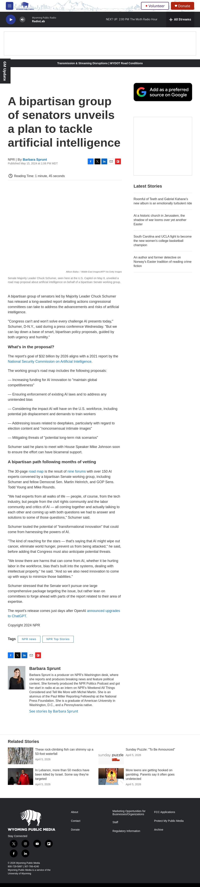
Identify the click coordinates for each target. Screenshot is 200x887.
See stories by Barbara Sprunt (53, 711)
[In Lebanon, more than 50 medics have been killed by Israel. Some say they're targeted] (20, 776)
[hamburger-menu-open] (9, 6)
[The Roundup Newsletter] (163, 146)
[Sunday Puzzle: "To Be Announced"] (111, 755)
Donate (184, 6)
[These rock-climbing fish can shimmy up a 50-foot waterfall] (20, 755)
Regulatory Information (126, 831)
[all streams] (180, 19)
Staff (115, 822)
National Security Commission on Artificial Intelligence (49, 361)
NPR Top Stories (58, 639)
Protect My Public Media (169, 820)
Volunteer (155, 6)
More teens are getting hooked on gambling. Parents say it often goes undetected (150, 774)
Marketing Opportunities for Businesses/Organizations (129, 813)
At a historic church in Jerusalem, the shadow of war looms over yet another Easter (160, 220)
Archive (158, 829)
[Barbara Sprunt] (16, 677)
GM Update (5, 71)
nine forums (76, 471)
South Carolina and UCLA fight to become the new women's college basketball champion (163, 241)
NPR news (29, 639)
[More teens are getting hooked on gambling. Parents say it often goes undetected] (111, 776)
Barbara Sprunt (35, 159)
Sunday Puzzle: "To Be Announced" (150, 749)
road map (36, 471)
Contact (75, 820)
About (74, 812)
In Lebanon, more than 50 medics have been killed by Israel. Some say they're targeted (62, 774)
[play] (11, 19)
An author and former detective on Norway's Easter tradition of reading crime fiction (163, 262)
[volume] (22, 19)
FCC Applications (164, 812)
